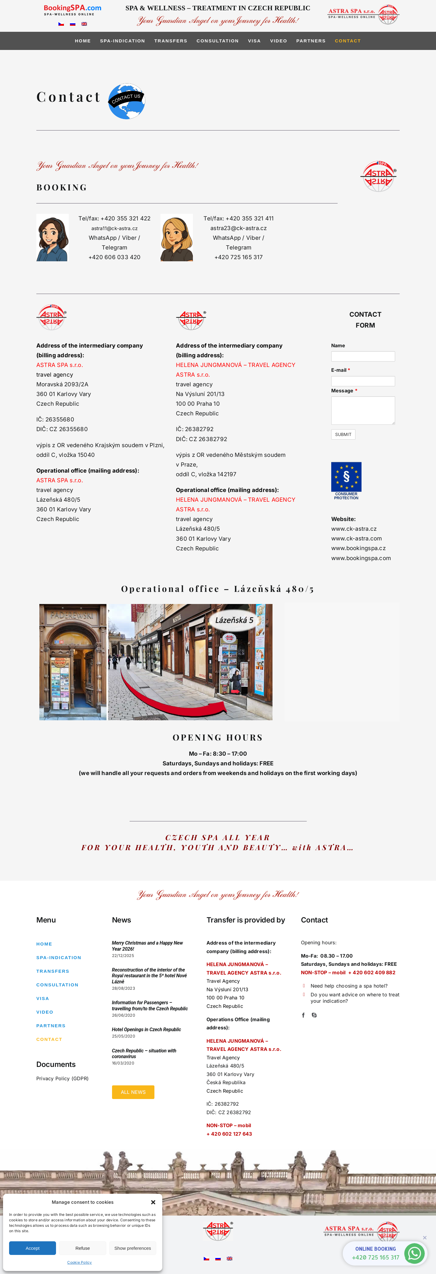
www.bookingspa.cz (358, 548)
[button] (153, 1202)
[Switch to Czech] (61, 23)
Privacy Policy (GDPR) (62, 1078)
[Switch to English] (84, 23)
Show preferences (132, 1248)
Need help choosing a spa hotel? (349, 986)
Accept (33, 1248)
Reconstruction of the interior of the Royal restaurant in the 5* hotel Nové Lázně (149, 975)
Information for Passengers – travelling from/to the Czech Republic (150, 1005)
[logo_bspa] (72, 7)
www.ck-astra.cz (354, 528)
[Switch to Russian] (72, 23)
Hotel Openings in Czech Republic (146, 1029)
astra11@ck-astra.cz (114, 228)
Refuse (82, 1248)
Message (344, 391)
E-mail (341, 370)
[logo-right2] (363, 7)
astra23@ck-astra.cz (238, 228)
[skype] (314, 1015)
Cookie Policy (79, 1262)
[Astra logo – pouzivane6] (218, 1224)
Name (338, 345)
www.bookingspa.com (361, 558)
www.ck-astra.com (356, 538)
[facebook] (303, 1015)
